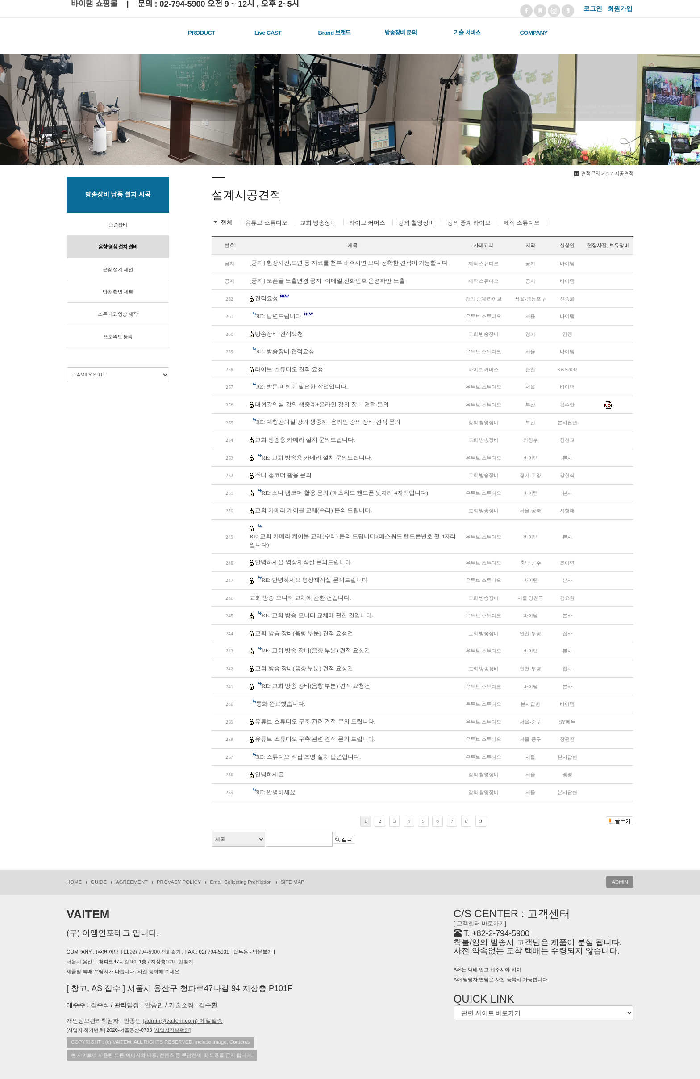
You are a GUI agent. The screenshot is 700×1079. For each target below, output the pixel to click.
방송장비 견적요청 (279, 333)
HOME (74, 882)
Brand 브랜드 (334, 32)
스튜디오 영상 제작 (118, 314)
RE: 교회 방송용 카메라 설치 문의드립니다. (317, 457)
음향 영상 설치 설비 (118, 247)
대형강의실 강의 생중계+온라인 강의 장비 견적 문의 (322, 404)
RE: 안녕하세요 (276, 792)
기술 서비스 (467, 32)
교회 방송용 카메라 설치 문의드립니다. (305, 439)
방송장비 (117, 224)
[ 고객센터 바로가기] (480, 923)
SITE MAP (292, 882)
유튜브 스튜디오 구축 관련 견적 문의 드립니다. (315, 721)
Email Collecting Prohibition (240, 882)
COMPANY (533, 32)
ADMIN (620, 882)
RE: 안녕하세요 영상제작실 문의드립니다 (315, 580)
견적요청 (272, 297)
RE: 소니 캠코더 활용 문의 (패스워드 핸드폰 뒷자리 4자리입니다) (345, 492)
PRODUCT (201, 32)
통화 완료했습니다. (281, 703)
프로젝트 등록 (118, 336)
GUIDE (99, 882)
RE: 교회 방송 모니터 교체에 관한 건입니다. (318, 615)
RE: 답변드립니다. (285, 315)
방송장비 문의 (401, 32)
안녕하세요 (269, 774)
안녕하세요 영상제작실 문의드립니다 (303, 562)
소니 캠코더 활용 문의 (283, 475)
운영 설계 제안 (118, 269)
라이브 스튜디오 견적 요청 (289, 369)
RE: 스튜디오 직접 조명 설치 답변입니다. (308, 756)
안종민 (173, 1020)
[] (172, 1030)
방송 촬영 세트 (118, 291)
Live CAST (268, 32)
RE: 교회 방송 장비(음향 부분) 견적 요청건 (316, 650)
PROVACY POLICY (179, 882)
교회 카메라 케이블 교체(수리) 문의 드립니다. (313, 510)
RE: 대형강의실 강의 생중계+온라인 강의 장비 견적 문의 (328, 421)
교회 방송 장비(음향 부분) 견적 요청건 (304, 633)
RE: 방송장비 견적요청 (285, 351)
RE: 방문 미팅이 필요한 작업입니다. (302, 386)
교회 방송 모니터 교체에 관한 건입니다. (300, 597)
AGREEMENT (132, 882)
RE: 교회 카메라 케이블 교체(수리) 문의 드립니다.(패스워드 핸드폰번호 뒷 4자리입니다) (353, 540)
